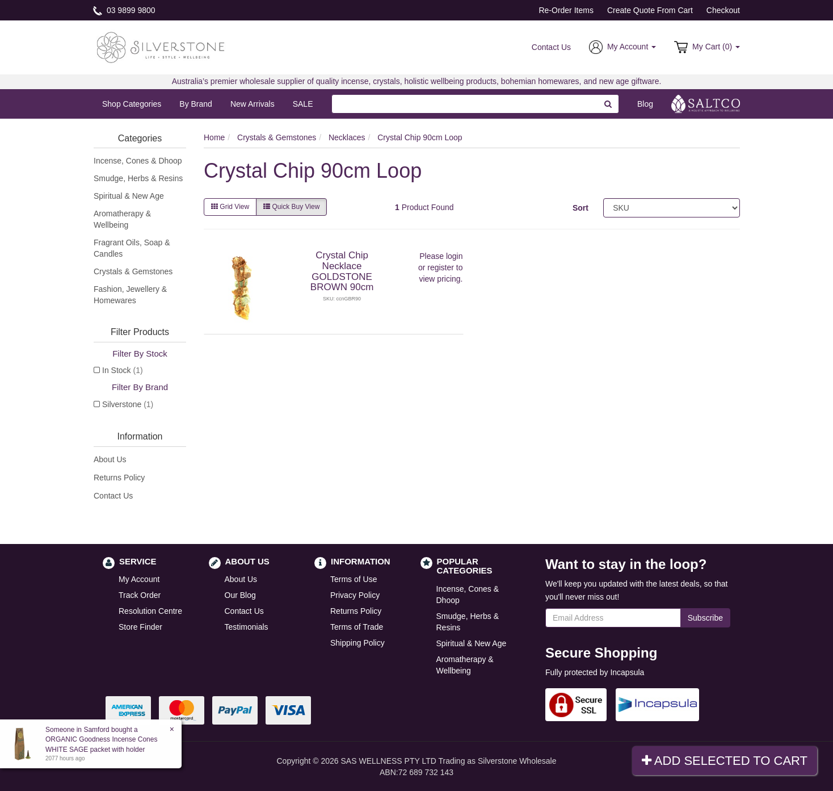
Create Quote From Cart (650, 10)
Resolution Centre (150, 611)
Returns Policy (119, 477)
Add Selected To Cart (724, 761)
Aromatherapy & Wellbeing (122, 219)
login (454, 256)
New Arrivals (252, 103)
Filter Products (140, 332)
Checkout (723, 10)
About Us (110, 459)
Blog (645, 103)
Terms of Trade (356, 626)
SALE (303, 103)
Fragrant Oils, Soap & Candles (132, 248)
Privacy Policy (355, 595)
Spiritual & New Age (129, 195)
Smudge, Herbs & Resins (138, 178)
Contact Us (551, 47)
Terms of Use (353, 579)
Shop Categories (131, 103)
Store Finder (140, 626)
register (440, 267)
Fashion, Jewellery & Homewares (130, 294)
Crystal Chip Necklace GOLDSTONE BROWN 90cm (341, 271)
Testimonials (246, 626)
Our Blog (240, 595)
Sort (580, 207)
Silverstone (127, 404)
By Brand (195, 103)
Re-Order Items (565, 10)
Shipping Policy (357, 642)
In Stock (122, 370)
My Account (139, 579)
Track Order (140, 595)
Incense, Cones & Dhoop (138, 160)
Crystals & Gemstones (133, 271)
